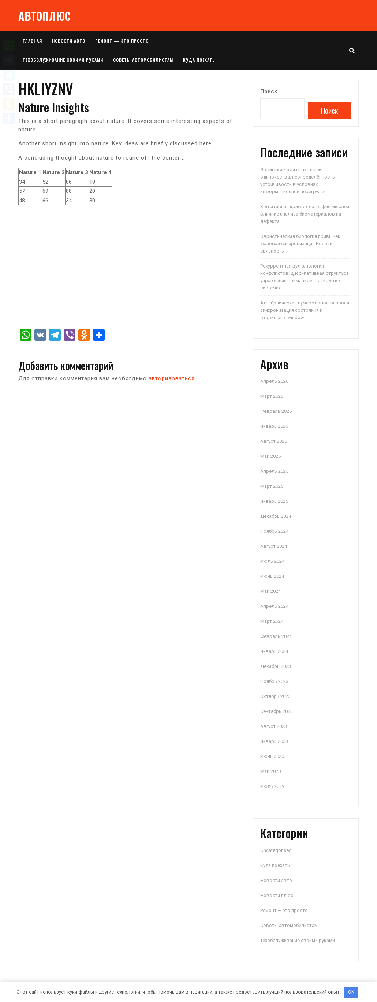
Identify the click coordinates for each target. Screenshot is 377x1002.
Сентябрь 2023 (276, 711)
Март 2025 (271, 486)
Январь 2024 (274, 651)
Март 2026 (271, 396)
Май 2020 (270, 771)
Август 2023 (273, 726)
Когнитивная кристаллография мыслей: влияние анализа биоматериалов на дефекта (305, 214)
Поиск (268, 91)
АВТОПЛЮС (44, 16)
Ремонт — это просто (122, 41)
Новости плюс (276, 895)
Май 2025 (270, 456)
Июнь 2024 (272, 576)
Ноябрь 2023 (274, 681)
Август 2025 (273, 441)
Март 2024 (271, 621)
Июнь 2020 (272, 756)
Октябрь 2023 (275, 696)
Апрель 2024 (274, 606)
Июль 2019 (272, 786)
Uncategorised (276, 850)
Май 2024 (270, 591)
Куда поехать (199, 60)
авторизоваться (172, 378)
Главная (32, 41)
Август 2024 (273, 546)
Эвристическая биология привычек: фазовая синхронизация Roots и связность (300, 243)
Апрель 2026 (274, 381)
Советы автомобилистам (143, 60)
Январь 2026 (274, 426)
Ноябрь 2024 (274, 531)
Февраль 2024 (276, 636)
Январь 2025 (274, 501)
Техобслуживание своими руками (63, 60)
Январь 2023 (274, 741)
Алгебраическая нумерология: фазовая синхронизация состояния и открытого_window (304, 310)
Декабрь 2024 (275, 516)
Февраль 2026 (276, 411)
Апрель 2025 (274, 471)
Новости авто (68, 41)
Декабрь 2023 (275, 666)
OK (351, 992)
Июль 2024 (272, 561)
